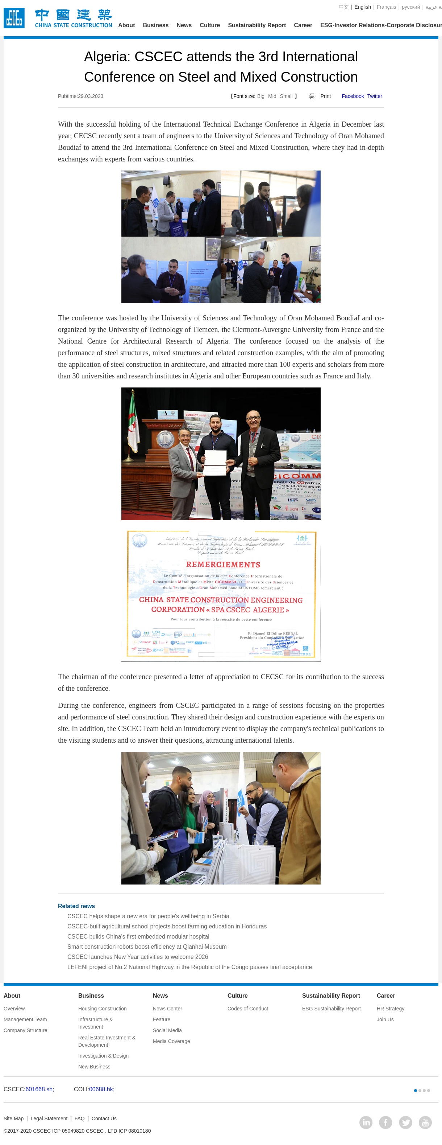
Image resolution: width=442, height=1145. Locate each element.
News (184, 25)
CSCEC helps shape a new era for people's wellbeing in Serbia (148, 916)
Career (303, 25)
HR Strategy (390, 1008)
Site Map (14, 1118)
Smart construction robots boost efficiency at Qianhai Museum (147, 947)
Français (386, 7)
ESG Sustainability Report (331, 1008)
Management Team (25, 1019)
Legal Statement (48, 1118)
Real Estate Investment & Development (106, 1041)
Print (326, 96)
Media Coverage (171, 1041)
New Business (94, 1067)
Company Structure (25, 1030)
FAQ (80, 1118)
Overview (14, 1008)
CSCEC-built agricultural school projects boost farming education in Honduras (167, 926)
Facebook (353, 96)
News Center (167, 1008)
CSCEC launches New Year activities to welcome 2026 (137, 957)
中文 (344, 7)
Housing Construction (102, 1008)
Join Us (385, 1019)
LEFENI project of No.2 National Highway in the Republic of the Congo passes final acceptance (189, 967)
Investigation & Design (103, 1056)
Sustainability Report (257, 25)
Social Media (167, 1030)
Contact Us (104, 1118)
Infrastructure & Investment (95, 1023)
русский (411, 7)
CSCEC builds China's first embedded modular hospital (138, 936)
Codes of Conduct (248, 1008)
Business (155, 25)
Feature (161, 1019)
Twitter (374, 96)
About (126, 25)
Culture (210, 25)
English (362, 7)
